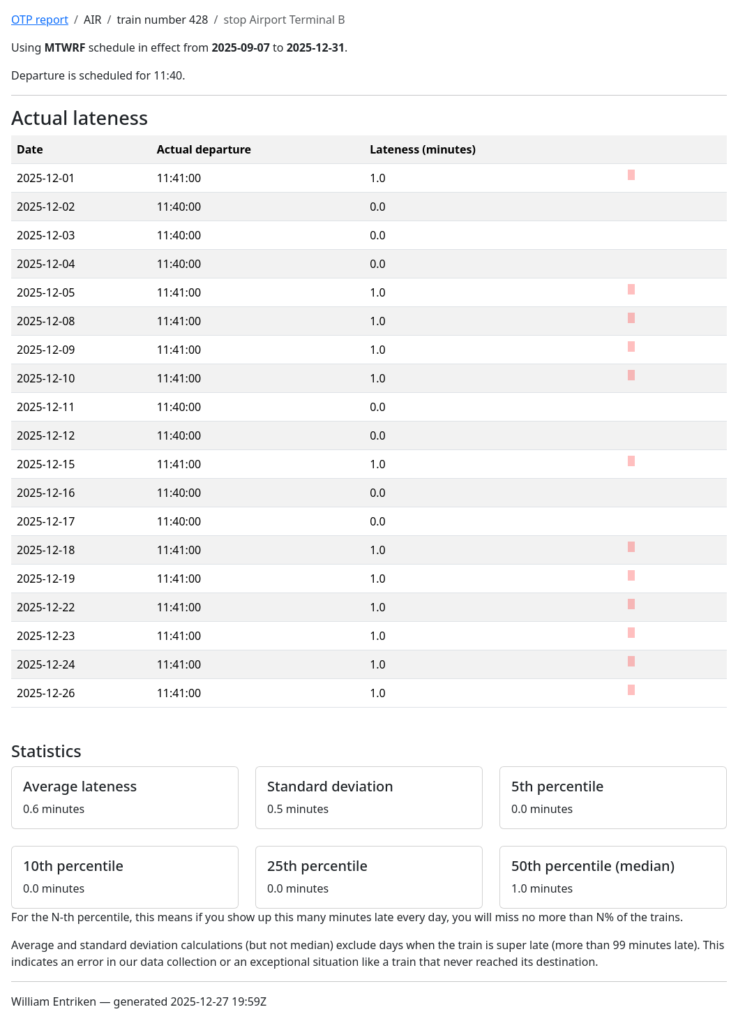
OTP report (39, 19)
